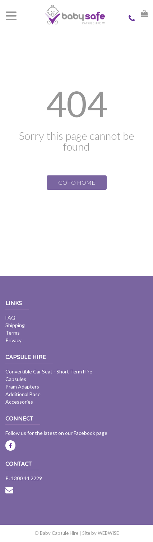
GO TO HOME (76, 182)
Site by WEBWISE (100, 533)
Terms (12, 333)
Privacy (13, 340)
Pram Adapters (22, 386)
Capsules (15, 379)
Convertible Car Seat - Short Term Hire (48, 371)
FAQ (10, 317)
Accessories (19, 402)
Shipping (15, 325)
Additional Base (23, 394)
